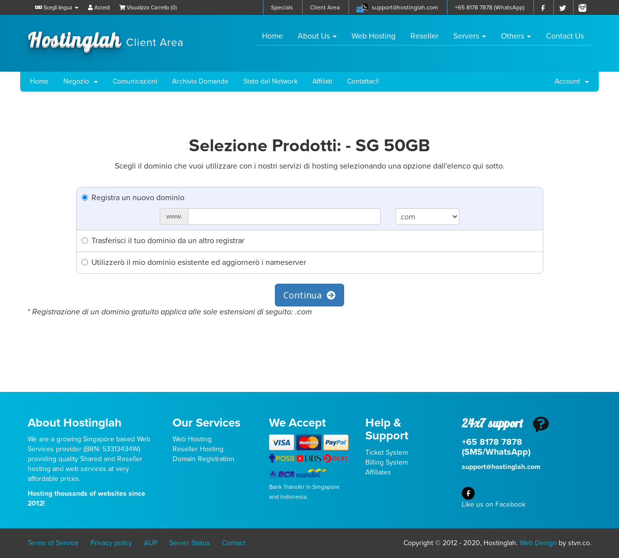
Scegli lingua (57, 7)
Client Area (325, 7)
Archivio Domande (200, 81)
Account (572, 81)
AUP (150, 543)
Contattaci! (363, 81)
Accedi (99, 7)
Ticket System (386, 452)
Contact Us (565, 36)
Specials (282, 7)
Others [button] (516, 36)
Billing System (386, 462)
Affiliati (322, 81)
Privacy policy (111, 543)
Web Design (538, 543)
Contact (233, 543)
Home (276, 36)
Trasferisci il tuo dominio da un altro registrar (163, 241)
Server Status (189, 543)
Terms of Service (53, 543)
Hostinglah (106, 38)
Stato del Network (270, 81)
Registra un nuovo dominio (133, 198)
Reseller (424, 36)
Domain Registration (203, 459)
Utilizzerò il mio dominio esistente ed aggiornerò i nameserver (194, 262)
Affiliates (378, 472)
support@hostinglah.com (405, 7)
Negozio (80, 81)
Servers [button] (469, 36)
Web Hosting (374, 36)
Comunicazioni (135, 81)
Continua (309, 295)
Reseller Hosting (198, 449)
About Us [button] (317, 36)
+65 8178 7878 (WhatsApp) (490, 7)
